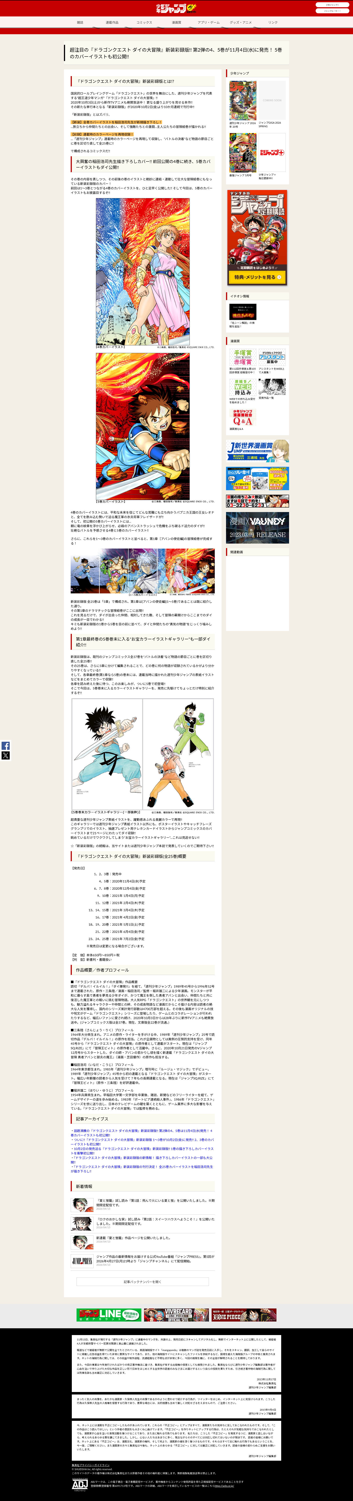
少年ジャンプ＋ (332, 5)
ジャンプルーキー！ (332, 11)
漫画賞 (176, 22)
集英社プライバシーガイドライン (91, 1465)
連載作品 (112, 22)
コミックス (144, 22)
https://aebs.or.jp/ (224, 1485)
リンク (273, 22)
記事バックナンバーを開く (143, 1282)
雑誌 (80, 22)
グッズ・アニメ (241, 22)
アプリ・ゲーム (209, 22)
